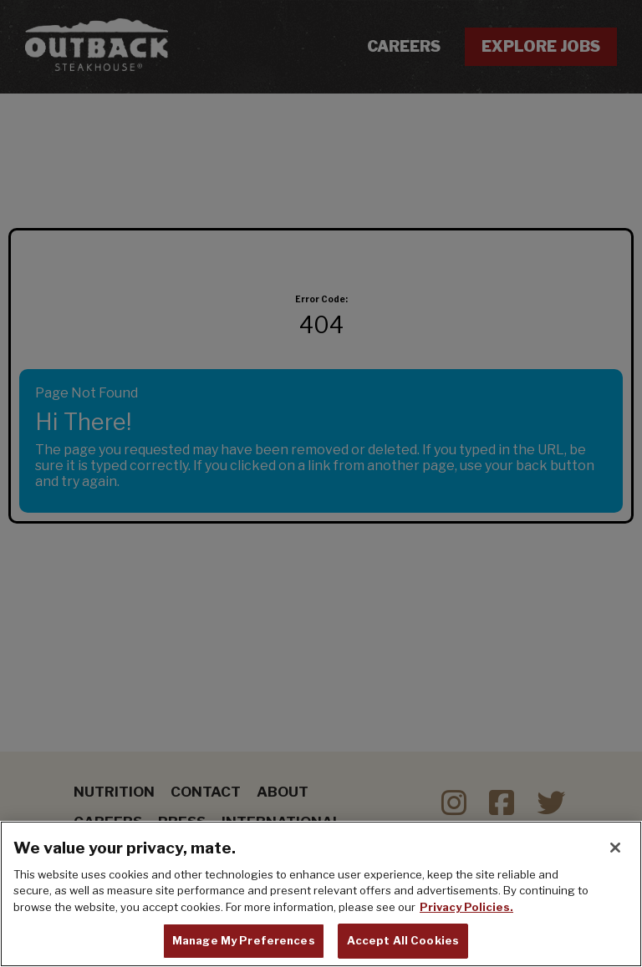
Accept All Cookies (403, 940)
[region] (321, 894)
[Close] (615, 847)
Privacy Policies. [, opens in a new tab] (466, 907)
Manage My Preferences (243, 940)
